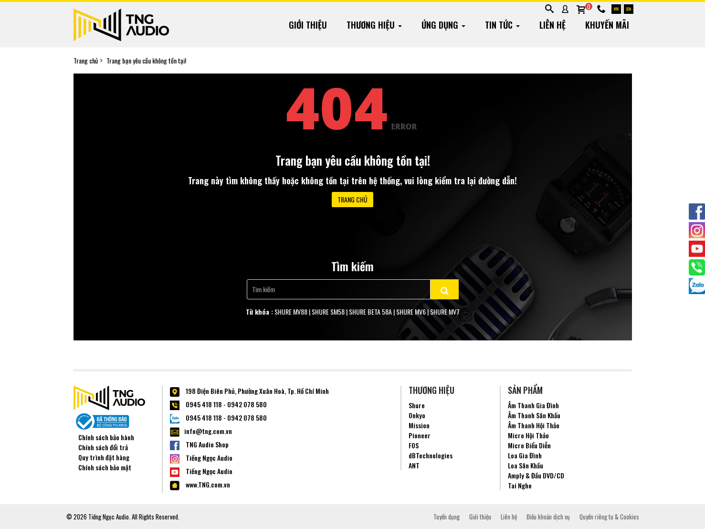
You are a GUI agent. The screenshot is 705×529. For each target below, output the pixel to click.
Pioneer (420, 435)
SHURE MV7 (445, 312)
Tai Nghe (520, 485)
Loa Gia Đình (525, 455)
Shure (417, 405)
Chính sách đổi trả (103, 447)
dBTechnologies (430, 455)
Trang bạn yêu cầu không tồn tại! (146, 60)
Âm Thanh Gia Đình (533, 405)
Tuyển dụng (446, 516)
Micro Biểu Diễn (529, 445)
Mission (419, 425)
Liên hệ (509, 516)
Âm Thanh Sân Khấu (534, 415)
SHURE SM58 (328, 312)
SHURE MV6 (411, 312)
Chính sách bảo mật (104, 467)
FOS (414, 445)
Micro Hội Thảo (528, 435)
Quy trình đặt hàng (103, 457)
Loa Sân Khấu (525, 465)
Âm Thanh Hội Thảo (533, 425)
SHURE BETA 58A (370, 312)
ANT (414, 465)
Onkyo (417, 415)
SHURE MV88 (290, 312)
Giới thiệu (480, 516)
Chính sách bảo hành (106, 437)
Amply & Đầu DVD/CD (536, 475)
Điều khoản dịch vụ (548, 516)
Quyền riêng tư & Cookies (609, 516)
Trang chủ (86, 60)
